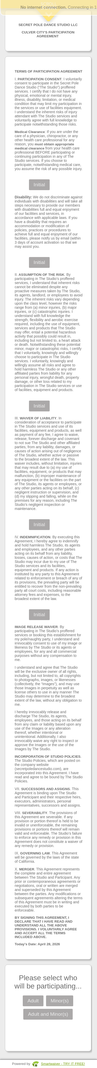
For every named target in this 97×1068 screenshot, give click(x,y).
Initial (39, 184)
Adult (33, 1000)
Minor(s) (60, 1000)
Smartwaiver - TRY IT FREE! (63, 1064)
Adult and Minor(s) (48, 1014)
